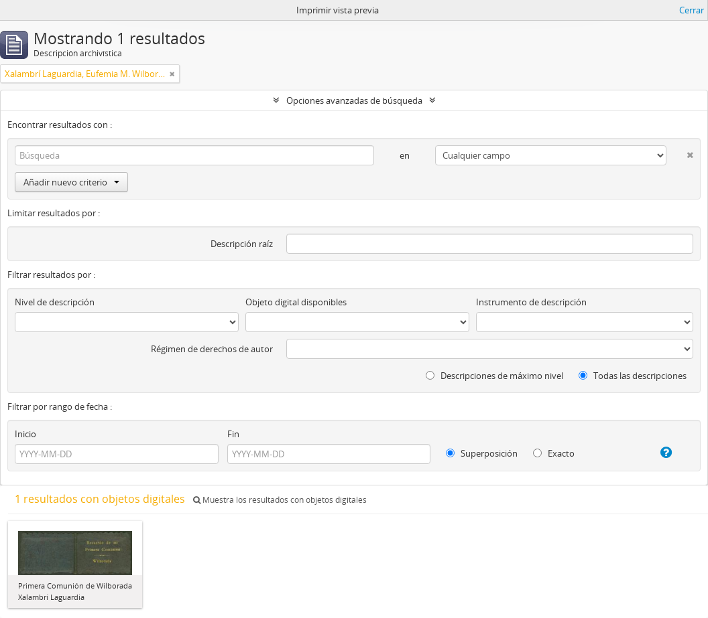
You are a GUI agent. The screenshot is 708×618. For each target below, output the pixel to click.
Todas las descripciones (633, 376)
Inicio (25, 434)
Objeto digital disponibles (296, 302)
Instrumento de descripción (531, 302)
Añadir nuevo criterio (71, 182)
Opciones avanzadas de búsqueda (354, 100)
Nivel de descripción (55, 302)
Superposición (482, 453)
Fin (233, 434)
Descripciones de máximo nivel (494, 376)
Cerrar (691, 10)
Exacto (554, 453)
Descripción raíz (242, 244)
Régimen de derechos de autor (212, 349)
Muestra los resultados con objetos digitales (280, 500)
